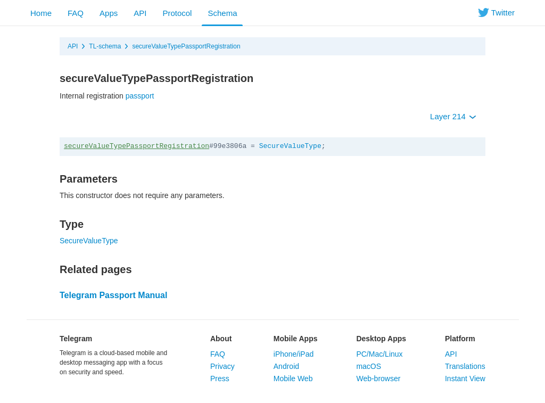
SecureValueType (290, 146)
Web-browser (378, 378)
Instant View (465, 378)
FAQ (76, 13)
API (140, 13)
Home (41, 13)
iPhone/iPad (294, 354)
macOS (368, 366)
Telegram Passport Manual (113, 295)
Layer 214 (453, 116)
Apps (109, 13)
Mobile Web (293, 378)
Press (219, 378)
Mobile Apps (296, 338)
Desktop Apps (381, 338)
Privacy (222, 366)
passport (140, 96)
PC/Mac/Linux (379, 354)
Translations (465, 366)
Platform (460, 338)
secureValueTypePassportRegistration (186, 46)
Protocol (177, 13)
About (221, 338)
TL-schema (105, 46)
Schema (222, 13)
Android (286, 366)
